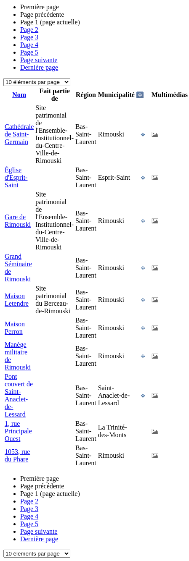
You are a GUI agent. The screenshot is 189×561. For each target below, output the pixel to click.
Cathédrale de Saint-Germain (19, 134)
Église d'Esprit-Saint (16, 177)
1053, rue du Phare (17, 455)
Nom (19, 94)
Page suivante (38, 59)
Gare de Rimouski (18, 220)
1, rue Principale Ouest (18, 431)
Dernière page (39, 67)
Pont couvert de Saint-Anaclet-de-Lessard (19, 395)
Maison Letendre (17, 299)
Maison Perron (15, 327)
